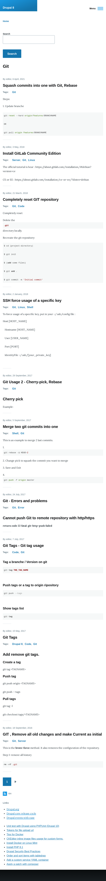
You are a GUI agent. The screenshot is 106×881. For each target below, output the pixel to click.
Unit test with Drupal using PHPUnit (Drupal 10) (33, 826)
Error (21, 507)
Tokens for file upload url (20, 830)
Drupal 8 (8, 7)
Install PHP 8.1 (15, 847)
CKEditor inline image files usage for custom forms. (35, 838)
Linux (31, 160)
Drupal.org (13, 809)
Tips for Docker (15, 834)
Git (14, 92)
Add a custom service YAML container (28, 860)
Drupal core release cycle (21, 813)
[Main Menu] (95, 8)
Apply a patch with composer (23, 864)
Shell (30, 307)
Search (6, 34)
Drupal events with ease (21, 817)
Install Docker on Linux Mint (22, 843)
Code (21, 206)
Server (16, 160)
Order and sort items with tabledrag (26, 855)
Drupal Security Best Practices (23, 851)
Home (6, 21)
